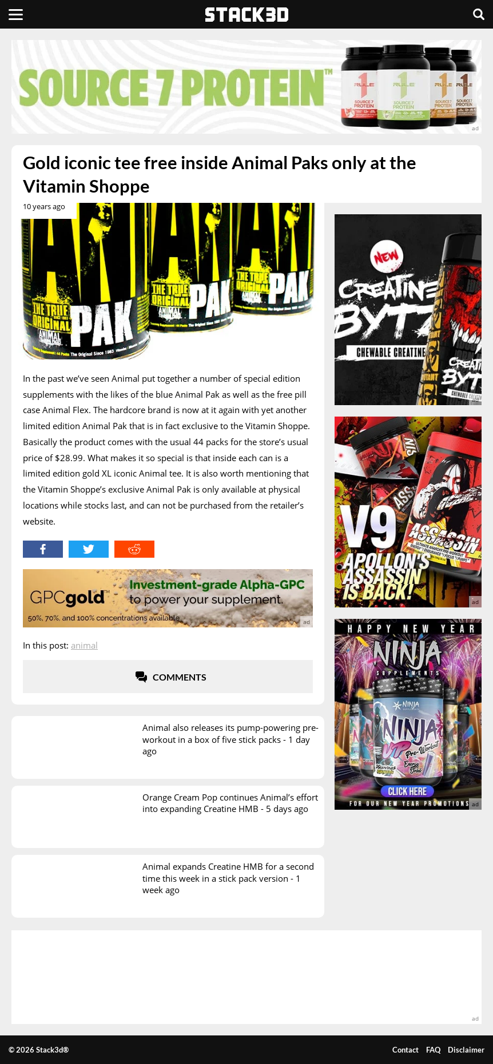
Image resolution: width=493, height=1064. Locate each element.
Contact (405, 1049)
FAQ (433, 1049)
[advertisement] (246, 87)
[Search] (478, 14)
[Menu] (16, 14)
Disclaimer (466, 1049)
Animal (84, 645)
